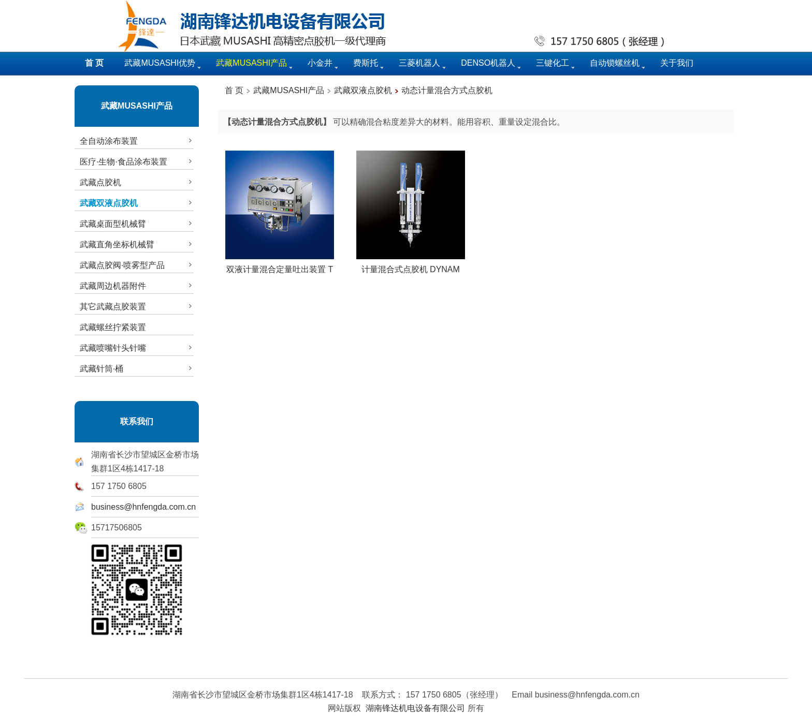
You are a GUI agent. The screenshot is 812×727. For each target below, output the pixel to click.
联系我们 (136, 421)
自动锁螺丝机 (615, 62)
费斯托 (365, 62)
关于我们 (676, 62)
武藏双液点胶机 (363, 90)
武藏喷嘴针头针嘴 (137, 347)
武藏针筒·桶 (137, 368)
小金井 (320, 62)
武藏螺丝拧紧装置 (113, 327)
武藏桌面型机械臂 (137, 223)
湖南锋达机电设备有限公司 (415, 708)
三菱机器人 (419, 62)
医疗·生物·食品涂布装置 (137, 161)
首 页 (234, 90)
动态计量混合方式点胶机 (446, 90)
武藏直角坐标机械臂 (137, 244)
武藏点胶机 (137, 182)
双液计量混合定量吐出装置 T (279, 265)
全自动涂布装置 (137, 140)
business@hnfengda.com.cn (143, 506)
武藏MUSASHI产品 (136, 105)
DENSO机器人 (488, 62)
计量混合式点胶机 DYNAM (410, 265)
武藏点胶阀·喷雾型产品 (137, 265)
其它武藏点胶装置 (137, 306)
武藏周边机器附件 (137, 285)
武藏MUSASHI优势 (159, 62)
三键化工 (552, 62)
